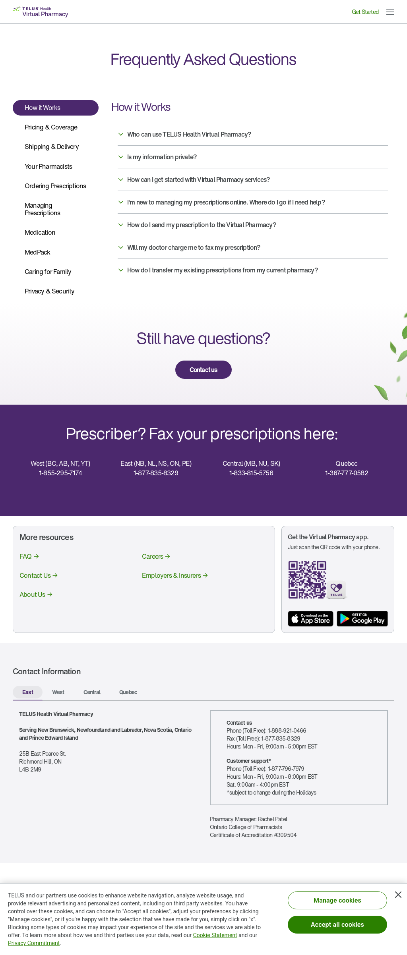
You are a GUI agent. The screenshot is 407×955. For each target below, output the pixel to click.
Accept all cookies (337, 927)
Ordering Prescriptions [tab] (55, 186)
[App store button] (310, 619)
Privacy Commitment (34, 945)
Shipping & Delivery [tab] (52, 146)
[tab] (28, 693)
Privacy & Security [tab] (50, 291)
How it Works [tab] (42, 107)
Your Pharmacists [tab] (48, 166)
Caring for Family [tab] (48, 271)
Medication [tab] (40, 232)
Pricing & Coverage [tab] (51, 127)
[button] (390, 12)
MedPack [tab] (37, 252)
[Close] (398, 897)
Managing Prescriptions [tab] (42, 209)
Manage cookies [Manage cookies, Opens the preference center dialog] (337, 903)
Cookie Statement (215, 937)
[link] (203, 370)
